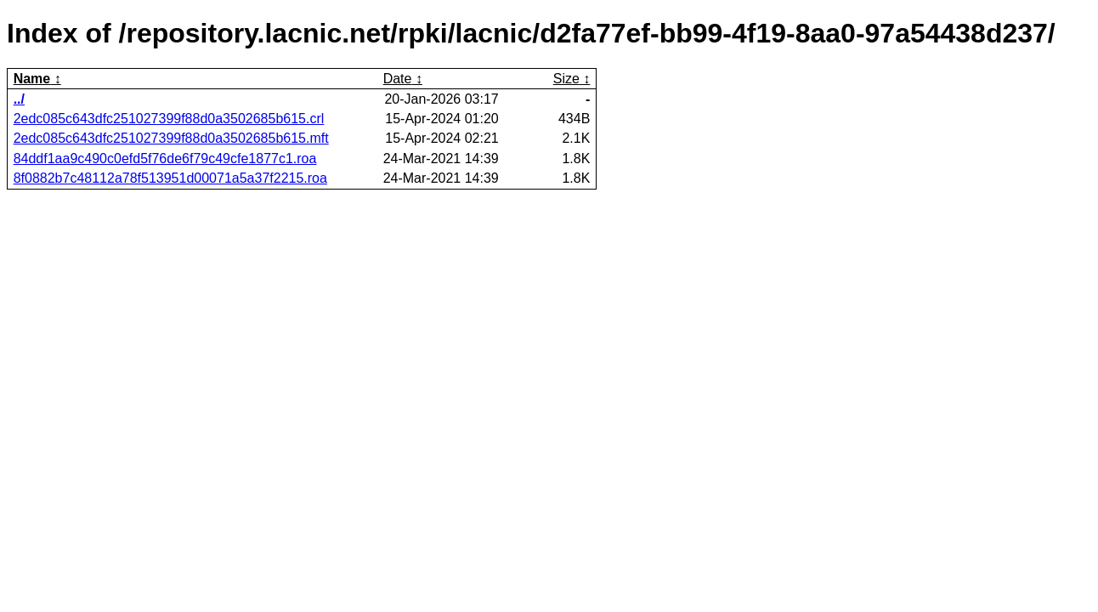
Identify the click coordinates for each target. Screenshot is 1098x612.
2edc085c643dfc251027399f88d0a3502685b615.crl (169, 118)
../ (19, 99)
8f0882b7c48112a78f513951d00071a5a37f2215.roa (170, 178)
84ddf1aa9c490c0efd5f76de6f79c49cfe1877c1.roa (165, 158)
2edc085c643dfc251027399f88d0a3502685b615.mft (171, 138)
